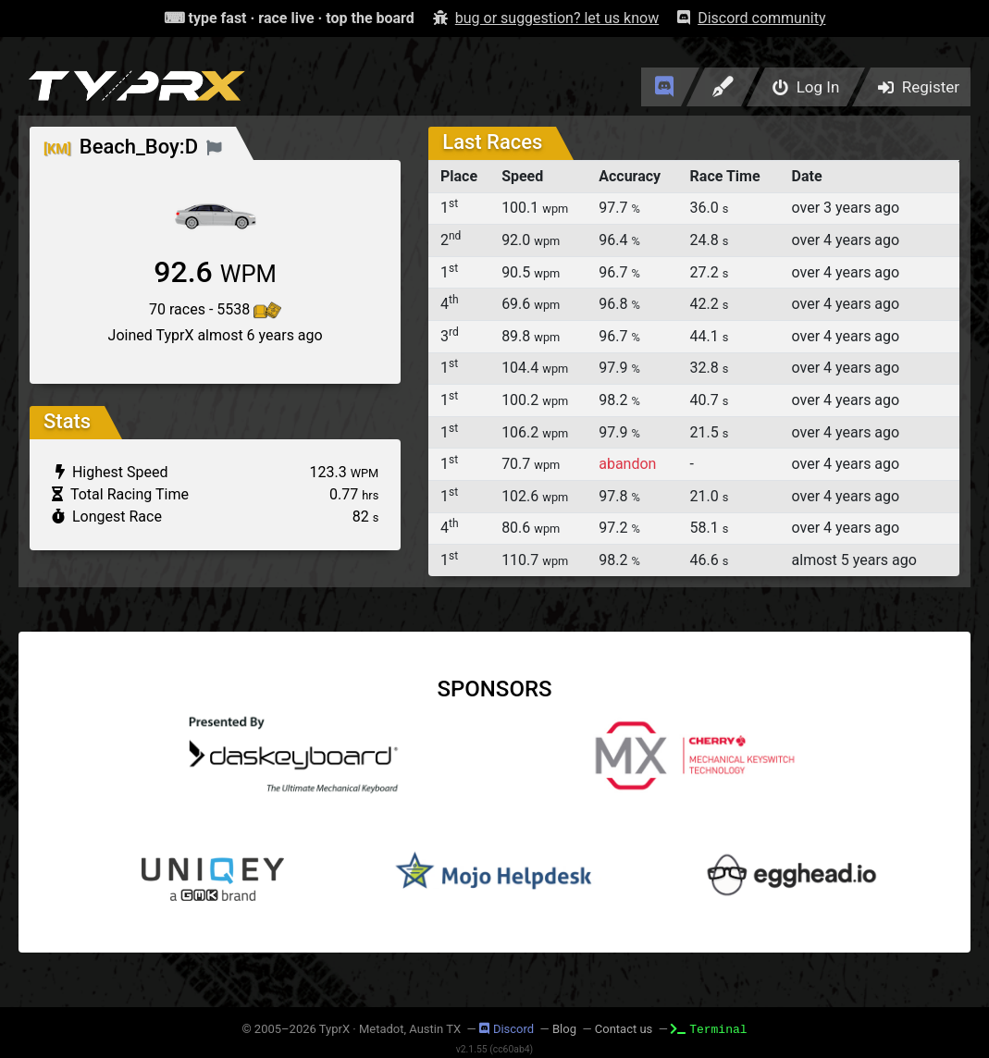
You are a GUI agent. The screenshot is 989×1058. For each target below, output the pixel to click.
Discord (506, 1029)
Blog (564, 1029)
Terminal (709, 1028)
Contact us (624, 1029)
